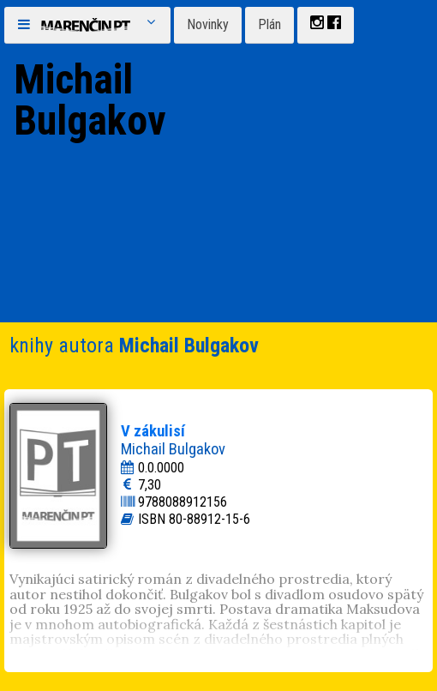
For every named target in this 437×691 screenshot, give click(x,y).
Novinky (208, 24)
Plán (269, 24)
